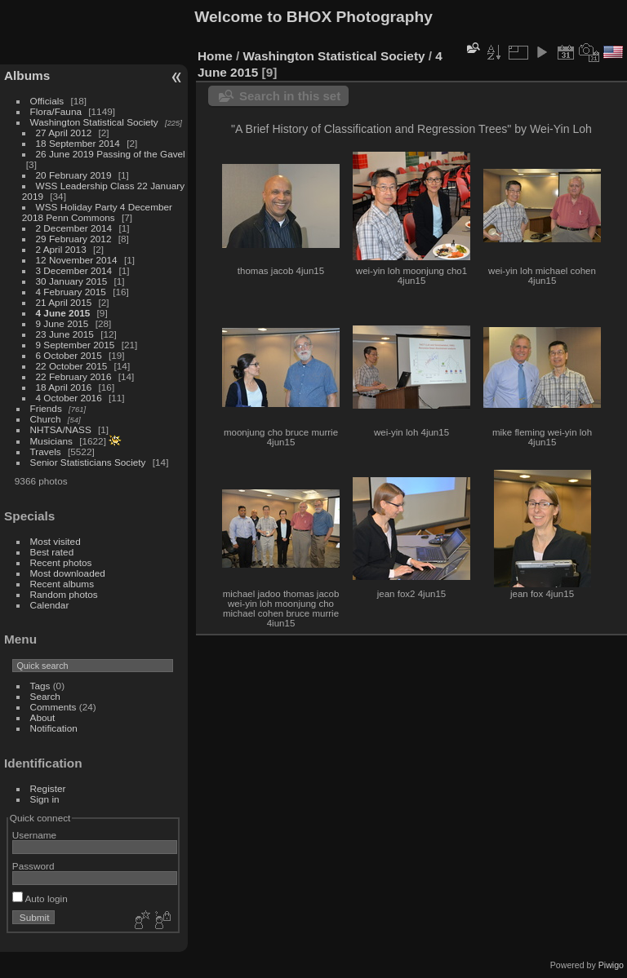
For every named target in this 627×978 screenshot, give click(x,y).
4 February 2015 (71, 291)
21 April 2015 (64, 302)
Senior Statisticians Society (88, 462)
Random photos (64, 594)
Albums (27, 75)
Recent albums (62, 583)
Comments (53, 706)
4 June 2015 (63, 313)
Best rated (52, 552)
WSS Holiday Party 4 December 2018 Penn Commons (97, 212)
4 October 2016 (69, 397)
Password (33, 866)
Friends (46, 408)
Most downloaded (67, 573)
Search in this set (289, 96)
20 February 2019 (74, 175)
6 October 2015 (69, 355)
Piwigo (611, 965)
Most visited (55, 541)
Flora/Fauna (56, 111)
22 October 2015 (72, 366)
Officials (47, 100)
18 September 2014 (78, 143)
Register (48, 788)
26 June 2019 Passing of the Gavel (110, 153)
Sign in (45, 799)
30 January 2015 (72, 281)
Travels (45, 451)
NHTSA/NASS (60, 429)
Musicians (51, 441)
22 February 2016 (74, 376)
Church (45, 419)
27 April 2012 (64, 132)
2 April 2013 (61, 249)
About (43, 717)
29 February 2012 (74, 238)
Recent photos (61, 562)
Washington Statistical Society (94, 122)
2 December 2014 (74, 228)
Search (45, 696)
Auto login (40, 898)
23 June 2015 (65, 334)
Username (34, 835)
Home (215, 56)
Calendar (49, 605)
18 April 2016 (64, 387)
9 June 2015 (62, 323)
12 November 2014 (77, 259)
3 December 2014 (74, 270)
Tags (40, 685)
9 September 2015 (75, 344)
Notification (54, 728)
